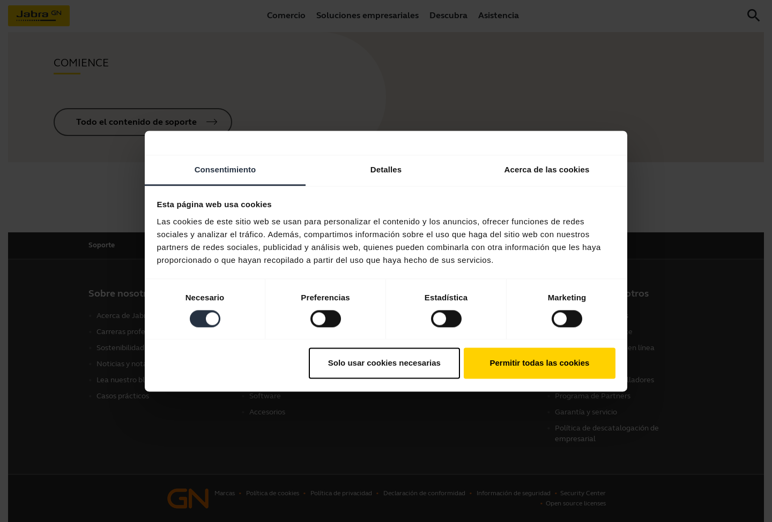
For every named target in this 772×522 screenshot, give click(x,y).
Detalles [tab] (386, 169)
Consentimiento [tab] (225, 169)
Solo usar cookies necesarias (384, 363)
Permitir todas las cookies (539, 363)
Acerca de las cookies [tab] (547, 169)
